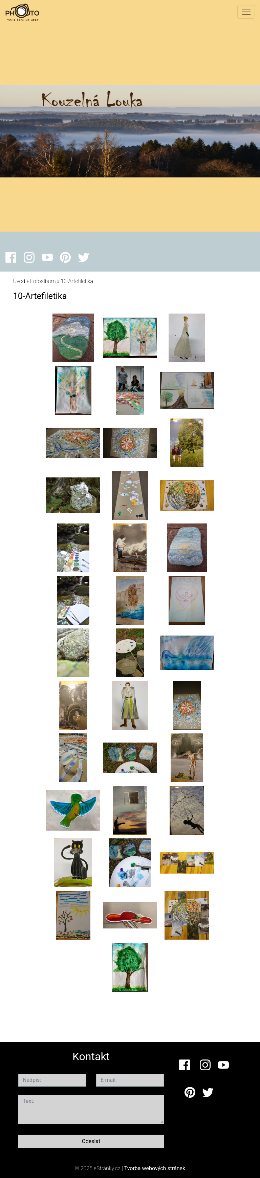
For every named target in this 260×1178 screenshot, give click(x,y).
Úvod (19, 281)
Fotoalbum (43, 281)
